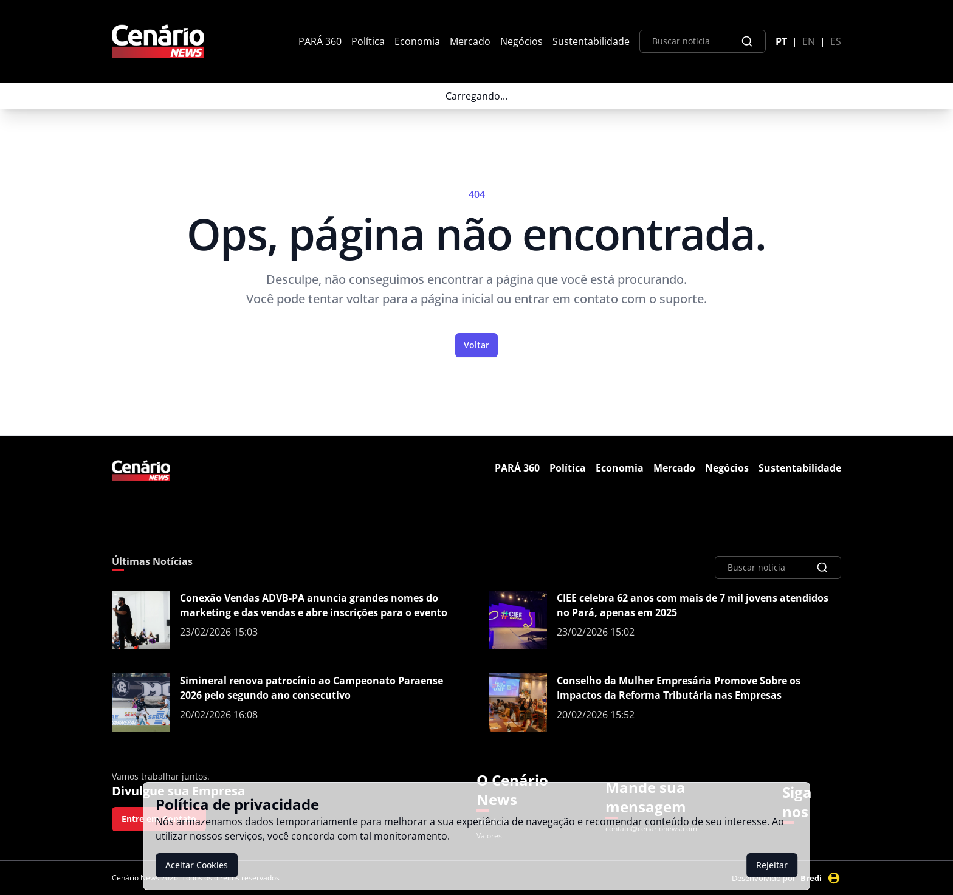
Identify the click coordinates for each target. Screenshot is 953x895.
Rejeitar (772, 865)
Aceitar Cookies (196, 865)
